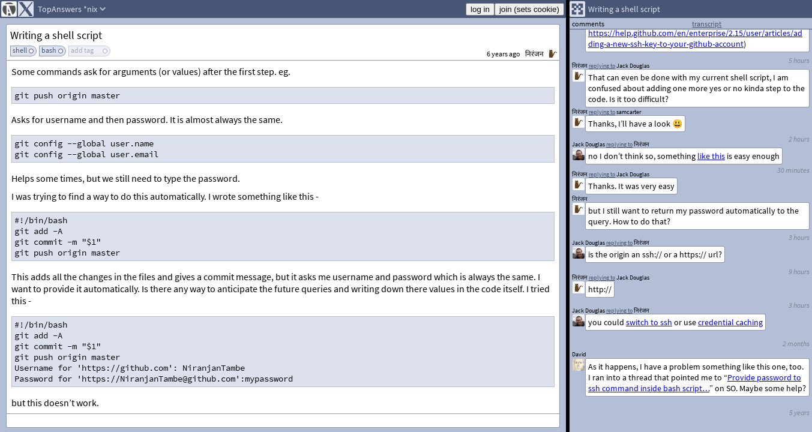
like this (711, 156)
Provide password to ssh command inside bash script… (694, 383)
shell (20, 50)
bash (48, 50)
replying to (619, 310)
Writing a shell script (56, 35)
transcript (706, 23)
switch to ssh (649, 322)
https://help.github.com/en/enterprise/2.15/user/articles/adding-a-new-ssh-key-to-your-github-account (695, 38)
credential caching (730, 322)
